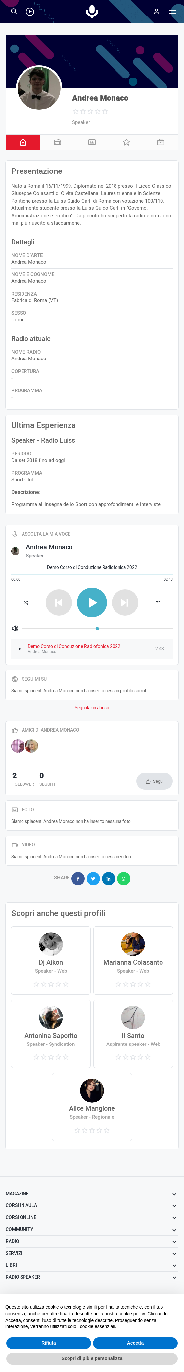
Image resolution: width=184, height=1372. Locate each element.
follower (22, 780)
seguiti (44, 780)
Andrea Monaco (100, 98)
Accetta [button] (135, 1343)
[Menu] (156, 11)
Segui (158, 781)
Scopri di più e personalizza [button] (92, 1358)
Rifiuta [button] (48, 1343)
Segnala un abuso (92, 708)
